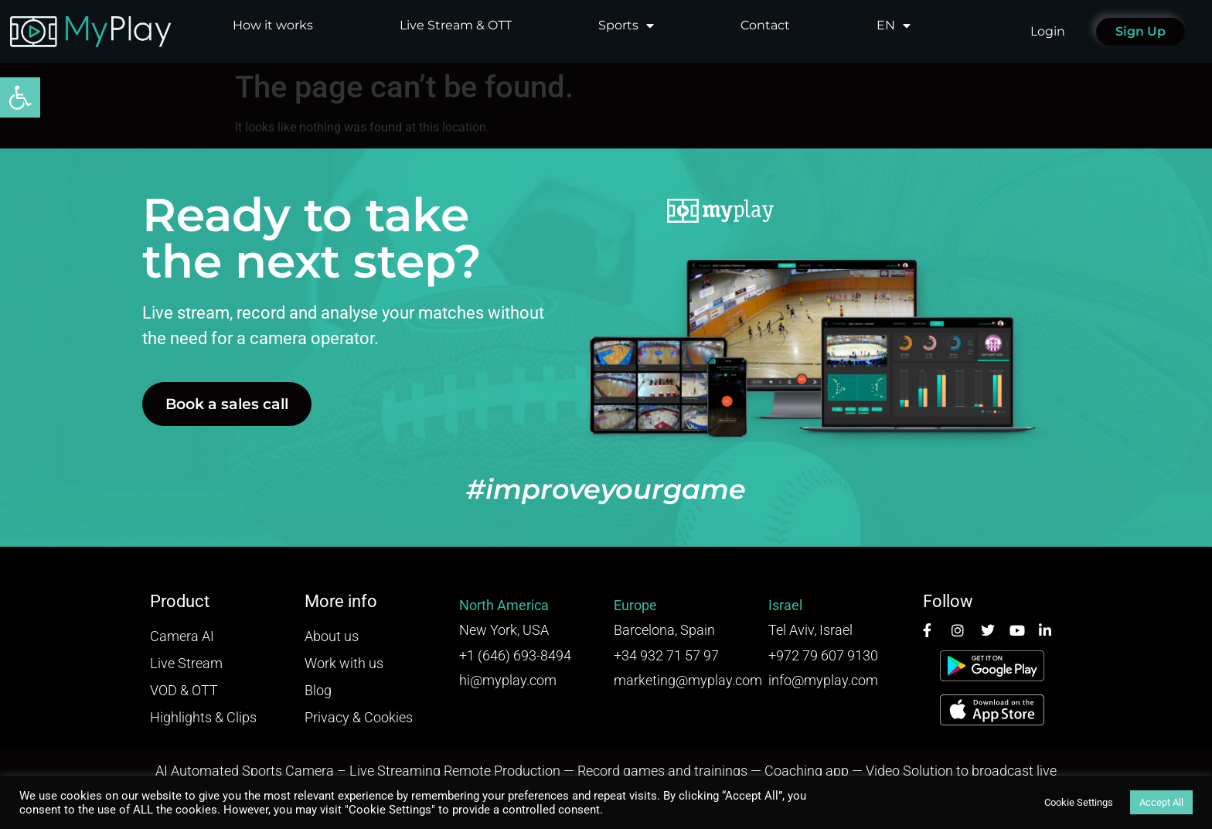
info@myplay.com (823, 680)
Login (1047, 31)
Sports (626, 25)
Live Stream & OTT (456, 25)
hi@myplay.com (508, 680)
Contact (765, 25)
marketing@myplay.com (688, 680)
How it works (273, 25)
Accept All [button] (1161, 802)
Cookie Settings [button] (1078, 802)
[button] (20, 97)
